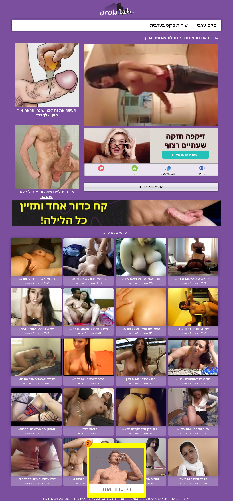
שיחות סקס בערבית (169, 25)
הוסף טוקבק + (151, 187)
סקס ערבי (206, 25)
